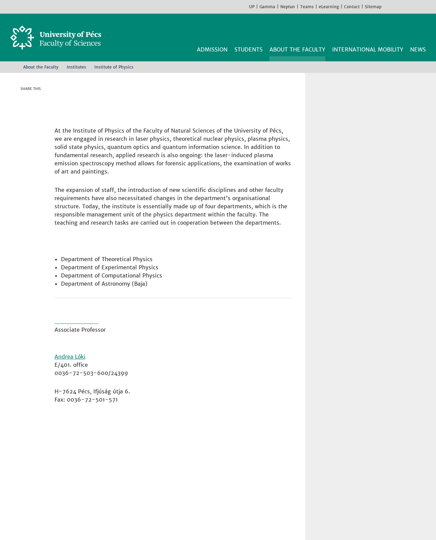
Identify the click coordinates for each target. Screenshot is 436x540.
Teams (307, 6)
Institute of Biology (210, 448)
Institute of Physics (210, 480)
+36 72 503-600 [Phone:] (86, 472)
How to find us (82, 488)
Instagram (398, 6)
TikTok (419, 6)
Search (422, 30)
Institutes (76, 67)
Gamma (267, 6)
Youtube (408, 6)
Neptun (287, 6)
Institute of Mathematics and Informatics (239, 472)
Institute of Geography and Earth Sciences (240, 464)
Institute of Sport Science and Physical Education (249, 488)
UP (251, 6)
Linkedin (36, 126)
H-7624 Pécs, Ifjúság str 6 (98, 464)
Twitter (36, 112)
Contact (352, 6)
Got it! (373, 523)
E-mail (36, 139)
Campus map (80, 497)
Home (12, 66)
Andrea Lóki (69, 359)
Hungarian (429, 6)
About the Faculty (41, 67)
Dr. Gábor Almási (78, 324)
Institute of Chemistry (213, 456)
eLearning (329, 6)
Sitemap (373, 6)
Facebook (388, 6)
